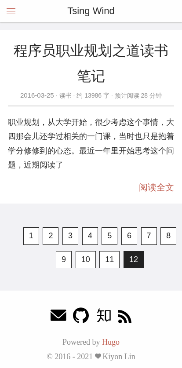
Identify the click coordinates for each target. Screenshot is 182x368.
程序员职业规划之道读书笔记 (91, 63)
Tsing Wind (91, 10)
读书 (65, 95)
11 (109, 259)
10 (85, 259)
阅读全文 (156, 187)
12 (133, 259)
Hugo (111, 342)
